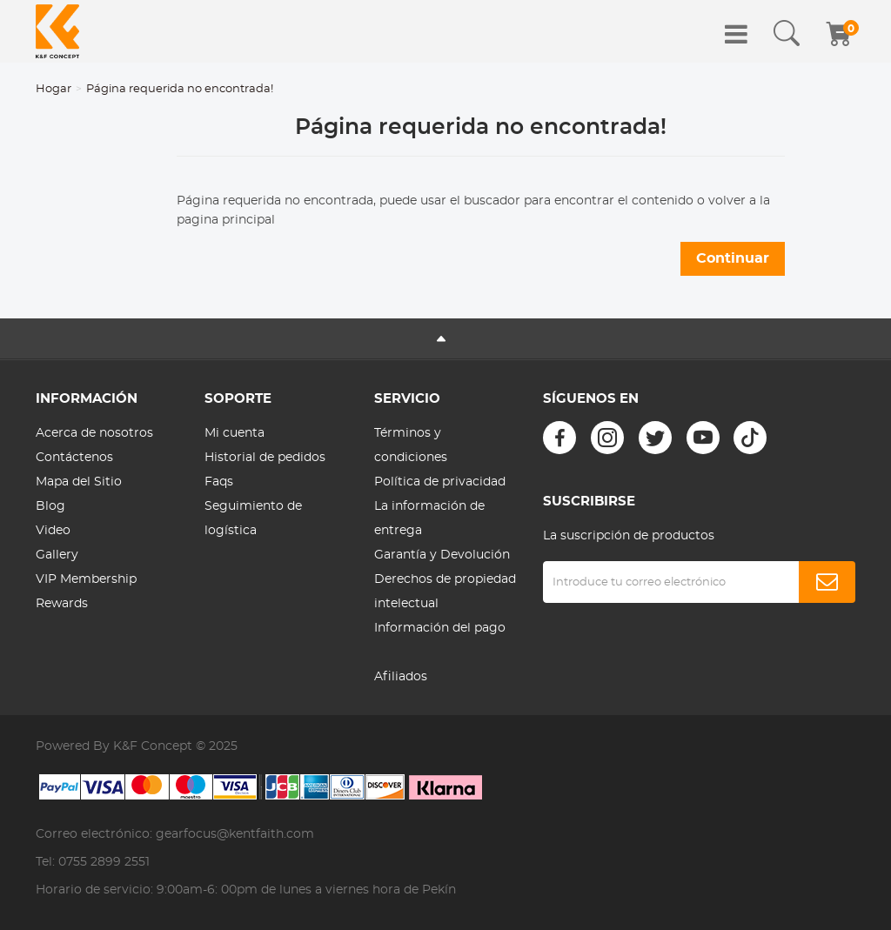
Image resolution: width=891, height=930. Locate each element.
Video (53, 531)
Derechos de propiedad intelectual (445, 591)
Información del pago (440, 628)
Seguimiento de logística (253, 518)
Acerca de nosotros (94, 433)
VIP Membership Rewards (86, 591)
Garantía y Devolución (442, 555)
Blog (50, 506)
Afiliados (400, 677)
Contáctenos (74, 458)
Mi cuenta (234, 433)
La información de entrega (429, 518)
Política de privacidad (440, 482)
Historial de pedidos (264, 458)
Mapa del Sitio (79, 482)
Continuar (732, 258)
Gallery (57, 555)
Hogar (53, 89)
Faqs (218, 482)
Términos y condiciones (410, 445)
